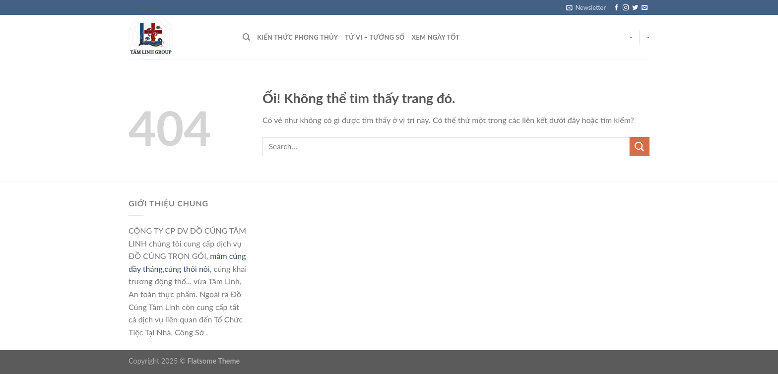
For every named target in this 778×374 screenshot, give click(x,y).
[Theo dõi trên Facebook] (616, 7)
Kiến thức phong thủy (297, 37)
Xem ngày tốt (435, 37)
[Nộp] (639, 146)
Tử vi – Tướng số (374, 37)
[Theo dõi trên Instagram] (626, 7)
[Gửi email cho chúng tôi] (645, 7)
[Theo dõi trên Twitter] (635, 7)
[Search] (246, 37)
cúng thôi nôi (186, 268)
